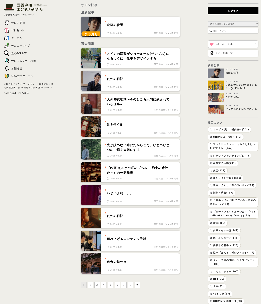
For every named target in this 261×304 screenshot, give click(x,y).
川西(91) (217, 286)
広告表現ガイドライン (41, 87)
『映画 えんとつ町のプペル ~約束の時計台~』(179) (233, 202)
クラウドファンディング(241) (229, 155)
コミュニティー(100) (224, 271)
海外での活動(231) (223, 163)
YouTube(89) (220, 293)
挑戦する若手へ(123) (224, 245)
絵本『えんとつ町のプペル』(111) (232, 252)
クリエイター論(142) (224, 230)
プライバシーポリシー (26, 84)
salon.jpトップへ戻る (16, 93)
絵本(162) (217, 223)
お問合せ (8, 84)
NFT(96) (217, 279)
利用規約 (43, 84)
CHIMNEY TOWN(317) (226, 137)
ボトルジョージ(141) (224, 238)
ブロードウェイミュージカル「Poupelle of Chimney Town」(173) (232, 213)
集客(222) (217, 170)
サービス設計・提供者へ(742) (229, 129)
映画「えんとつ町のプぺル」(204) (232, 185)
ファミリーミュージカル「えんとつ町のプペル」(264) (232, 146)
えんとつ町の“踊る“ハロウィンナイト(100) (232, 262)
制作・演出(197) (221, 192)
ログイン (233, 10)
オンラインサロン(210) (225, 178)
